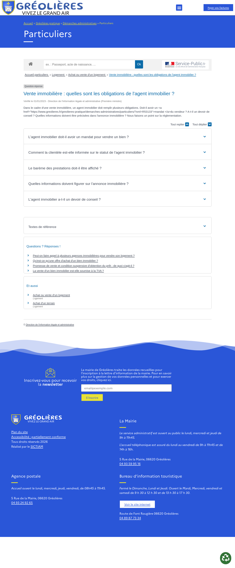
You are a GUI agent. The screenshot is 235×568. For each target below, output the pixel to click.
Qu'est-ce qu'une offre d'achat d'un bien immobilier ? (65, 260)
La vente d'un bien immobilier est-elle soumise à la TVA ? (68, 270)
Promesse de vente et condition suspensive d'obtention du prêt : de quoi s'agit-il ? (83, 265)
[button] (179, 7)
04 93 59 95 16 (130, 464)
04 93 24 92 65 (22, 502)
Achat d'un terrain (44, 303)
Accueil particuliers (37, 74)
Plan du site (19, 432)
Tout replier (179, 124)
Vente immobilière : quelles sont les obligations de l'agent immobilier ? (152, 74)
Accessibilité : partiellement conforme (38, 437)
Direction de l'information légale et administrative (50, 324)
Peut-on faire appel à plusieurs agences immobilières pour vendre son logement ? (84, 255)
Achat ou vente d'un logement (87, 74)
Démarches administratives (80, 23)
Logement (58, 74)
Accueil (28, 23)
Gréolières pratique (48, 23)
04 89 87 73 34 (130, 518)
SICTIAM (37, 446)
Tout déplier (202, 124)
